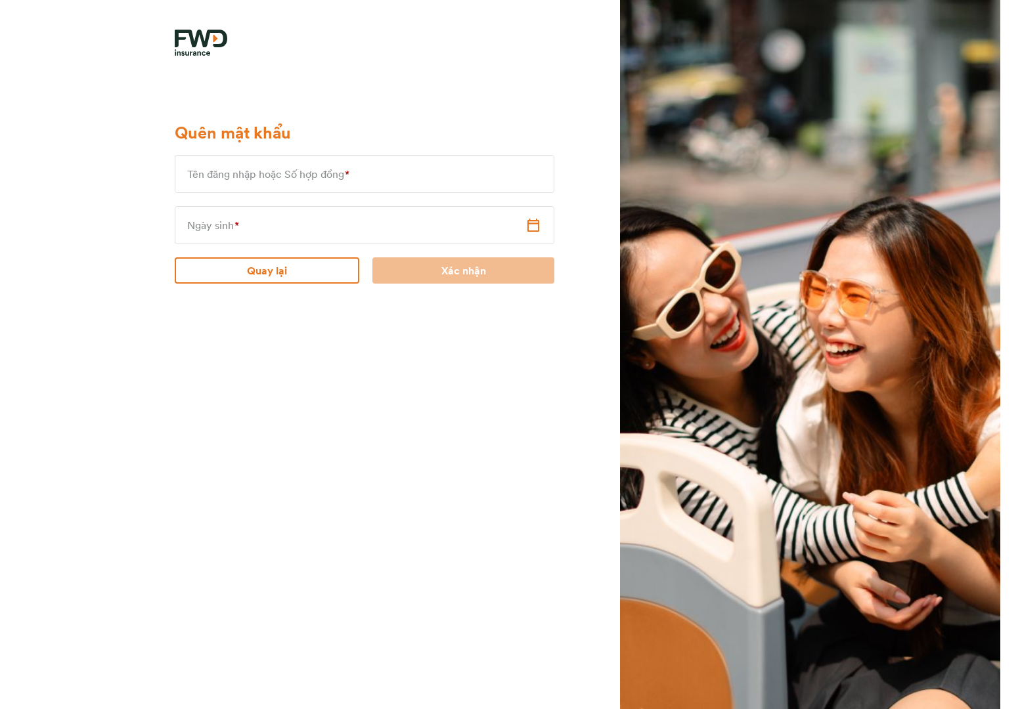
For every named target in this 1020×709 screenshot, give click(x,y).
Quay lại (267, 270)
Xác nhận (463, 270)
